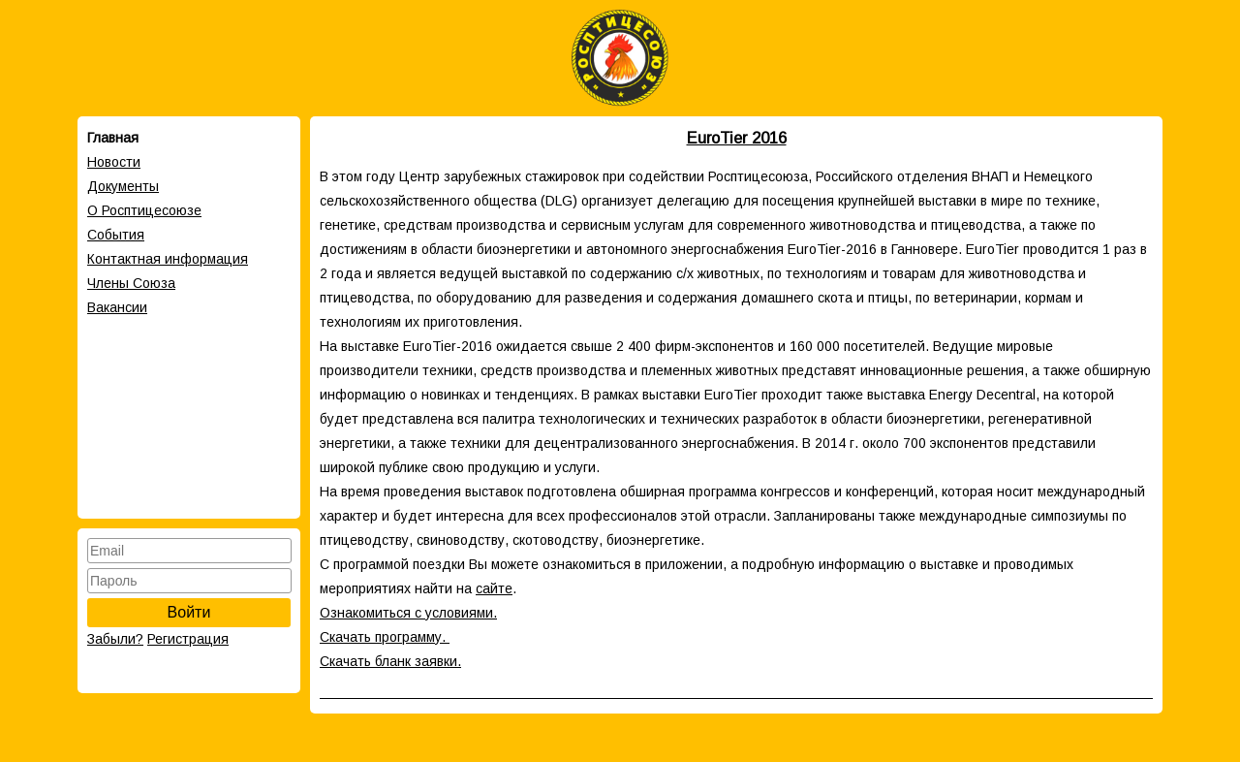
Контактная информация (167, 259)
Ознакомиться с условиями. (408, 612)
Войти (189, 612)
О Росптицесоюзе (144, 210)
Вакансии (117, 307)
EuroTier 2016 (737, 137)
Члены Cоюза (131, 283)
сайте (494, 588)
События (115, 234)
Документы (123, 186)
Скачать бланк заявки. (390, 661)
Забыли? (115, 639)
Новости (113, 162)
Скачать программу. (385, 637)
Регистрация (188, 639)
